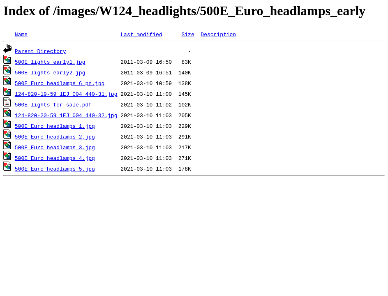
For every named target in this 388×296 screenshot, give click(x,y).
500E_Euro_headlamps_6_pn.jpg (59, 83)
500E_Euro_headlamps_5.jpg (55, 168)
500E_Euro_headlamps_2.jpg (55, 136)
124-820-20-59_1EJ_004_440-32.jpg (66, 115)
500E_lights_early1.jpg (50, 61)
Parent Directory (40, 51)
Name (21, 34)
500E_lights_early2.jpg (50, 72)
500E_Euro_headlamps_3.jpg (55, 147)
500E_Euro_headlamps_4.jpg (55, 158)
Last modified (141, 34)
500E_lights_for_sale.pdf (53, 104)
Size (187, 34)
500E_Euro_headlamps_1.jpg (55, 126)
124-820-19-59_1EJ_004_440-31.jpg (66, 93)
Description (218, 34)
